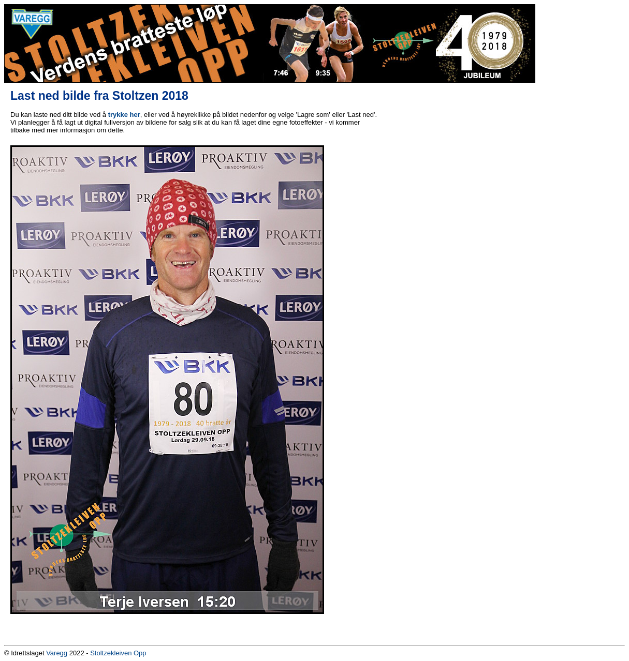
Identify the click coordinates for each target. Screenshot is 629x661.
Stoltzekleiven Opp (118, 653)
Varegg (56, 653)
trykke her (124, 114)
